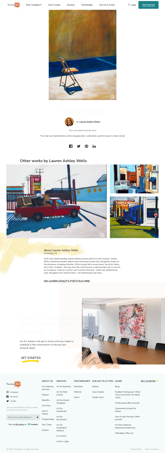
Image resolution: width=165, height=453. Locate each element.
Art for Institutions (61, 418)
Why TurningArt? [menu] (34, 4)
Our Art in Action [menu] (107, 4)
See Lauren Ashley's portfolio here (67, 281)
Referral (77, 392)
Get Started (148, 4)
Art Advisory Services (47, 388)
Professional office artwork (127, 403)
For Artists (61, 436)
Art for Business (63, 386)
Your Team (47, 424)
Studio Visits (98, 397)
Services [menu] (71, 4)
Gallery (95, 386)
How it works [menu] (54, 4)
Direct (77, 397)
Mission (45, 394)
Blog (117, 386)
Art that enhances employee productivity (125, 426)
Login (133, 4)
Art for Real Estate (61, 393)
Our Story (46, 405)
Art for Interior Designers (62, 401)
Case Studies (98, 392)
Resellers (78, 386)
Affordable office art (124, 433)
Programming (48, 419)
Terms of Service (152, 449)
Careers (45, 430)
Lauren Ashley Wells (89, 121)
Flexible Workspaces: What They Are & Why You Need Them (127, 395)
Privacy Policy (136, 449)
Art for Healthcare (61, 410)
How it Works (45, 412)
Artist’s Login (62, 441)
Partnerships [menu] (87, 4)
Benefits (46, 400)
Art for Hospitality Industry (61, 427)
